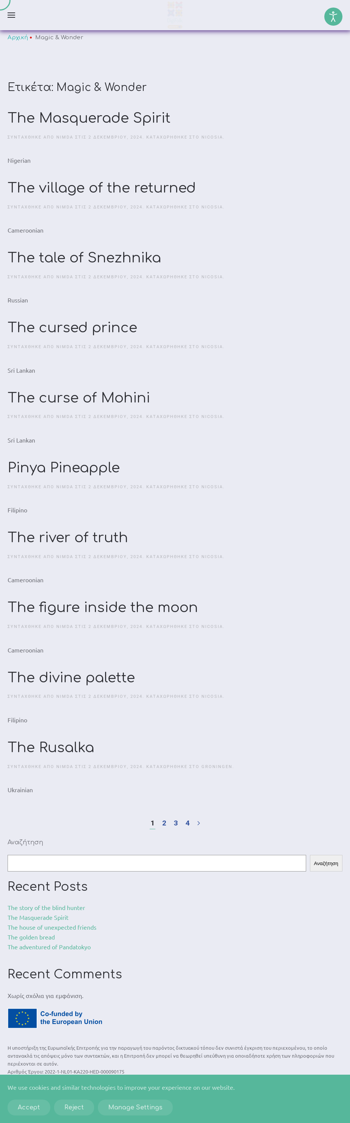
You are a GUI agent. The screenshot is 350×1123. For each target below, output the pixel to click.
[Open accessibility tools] (333, 17)
